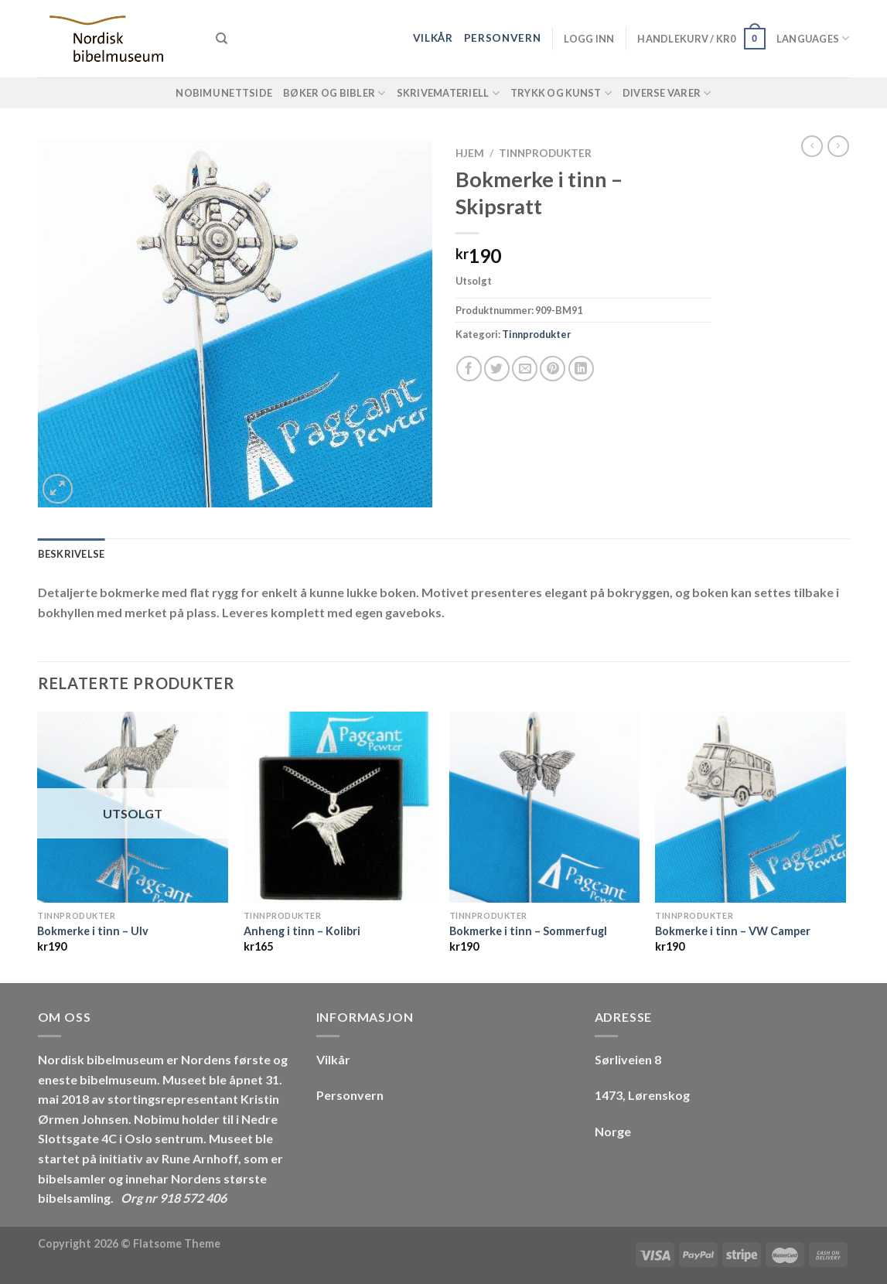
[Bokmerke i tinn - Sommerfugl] (544, 807)
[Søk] (221, 38)
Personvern (502, 38)
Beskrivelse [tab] (71, 554)
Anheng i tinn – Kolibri (302, 930)
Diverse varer (667, 93)
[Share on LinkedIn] (581, 368)
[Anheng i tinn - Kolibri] (339, 807)
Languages (813, 38)
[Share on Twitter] (497, 368)
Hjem (469, 153)
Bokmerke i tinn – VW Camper (732, 930)
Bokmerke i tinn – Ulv (92, 930)
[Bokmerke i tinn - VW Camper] (750, 807)
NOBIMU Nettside (224, 93)
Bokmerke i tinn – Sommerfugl (528, 930)
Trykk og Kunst (561, 93)
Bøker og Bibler (334, 93)
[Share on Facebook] (469, 368)
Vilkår (433, 38)
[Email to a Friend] (524, 368)
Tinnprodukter (545, 153)
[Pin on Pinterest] (552, 368)
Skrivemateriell (448, 93)
